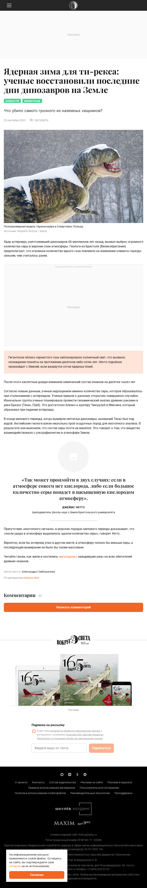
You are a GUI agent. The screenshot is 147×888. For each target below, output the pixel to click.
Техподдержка (123, 793)
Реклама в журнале (119, 782)
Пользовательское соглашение (99, 787)
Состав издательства (62, 782)
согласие (15, 866)
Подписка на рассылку (48, 725)
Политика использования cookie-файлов (40, 793)
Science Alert (31, 577)
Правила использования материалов (51, 787)
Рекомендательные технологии (90, 793)
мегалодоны (68, 556)
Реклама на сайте (92, 782)
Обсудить (39, 120)
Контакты (38, 782)
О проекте (21, 782)
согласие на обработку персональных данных (75, 731)
